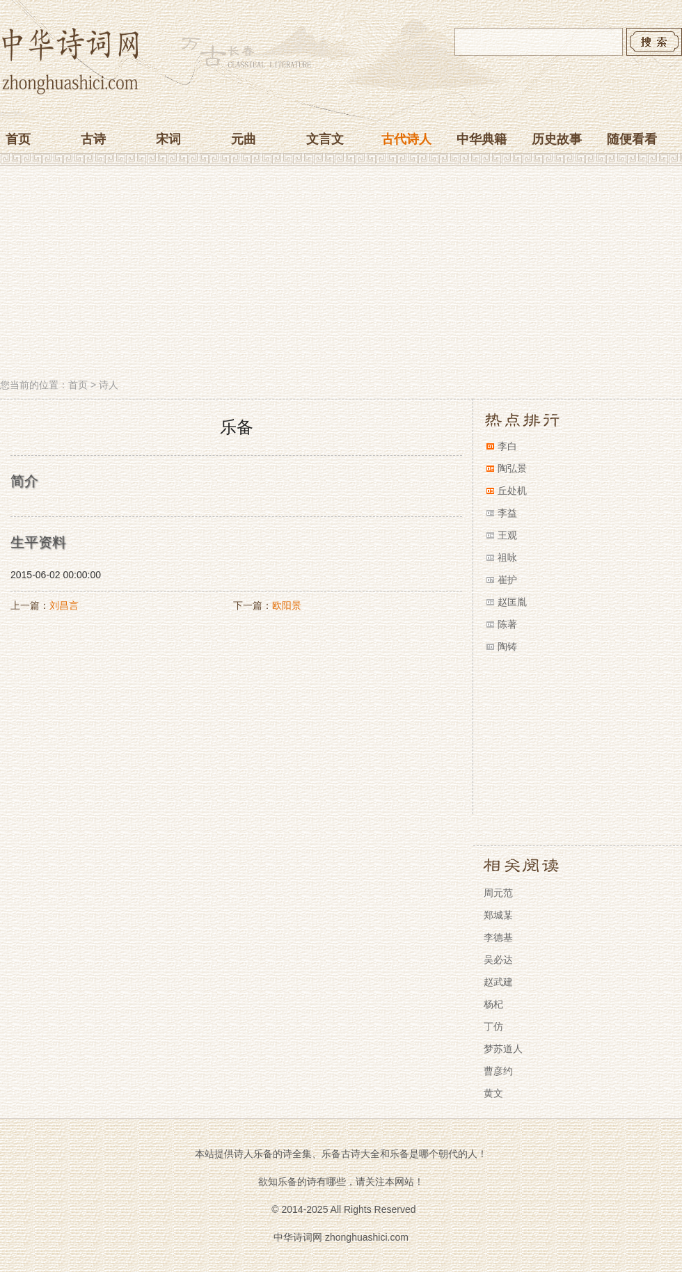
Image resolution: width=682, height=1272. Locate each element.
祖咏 (507, 557)
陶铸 (507, 646)
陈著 (507, 624)
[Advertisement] (341, 273)
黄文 (493, 1093)
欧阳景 (286, 605)
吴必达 (498, 959)
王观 (507, 535)
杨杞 (493, 1004)
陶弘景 (512, 468)
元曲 (243, 139)
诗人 (108, 384)
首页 (18, 139)
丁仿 (493, 1026)
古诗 (93, 139)
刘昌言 (64, 605)
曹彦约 (498, 1070)
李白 (507, 446)
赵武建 (498, 981)
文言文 (325, 139)
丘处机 (512, 490)
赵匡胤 (512, 601)
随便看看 (632, 139)
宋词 (168, 139)
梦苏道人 (503, 1048)
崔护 (507, 579)
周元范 (498, 892)
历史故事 (557, 139)
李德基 (498, 937)
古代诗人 (406, 139)
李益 (507, 512)
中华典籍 (482, 139)
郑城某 (498, 915)
